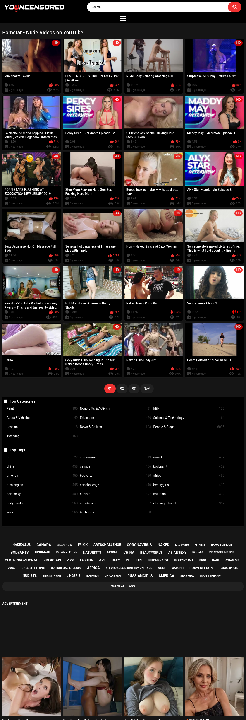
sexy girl (187, 575)
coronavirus (115, 457)
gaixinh (178, 568)
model (112, 552)
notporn (92, 575)
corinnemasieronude (66, 568)
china (42, 467)
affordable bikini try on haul (128, 568)
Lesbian (42, 427)
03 (134, 388)
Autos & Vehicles (42, 418)
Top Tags (17, 450)
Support (117, 700)
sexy (42, 512)
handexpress (228, 568)
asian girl (233, 560)
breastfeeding (33, 568)
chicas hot (113, 575)
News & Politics (115, 427)
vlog (70, 560)
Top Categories (23, 401)
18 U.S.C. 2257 (145, 700)
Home (94, 700)
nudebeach (115, 503)
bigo (202, 560)
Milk (188, 409)
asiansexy (42, 494)
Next (147, 388)
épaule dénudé (221, 544)
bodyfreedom (42, 503)
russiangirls (42, 485)
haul (216, 560)
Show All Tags (123, 586)
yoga (11, 568)
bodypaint (188, 467)
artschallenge (115, 485)
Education (115, 418)
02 (122, 388)
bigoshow (64, 544)
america (42, 476)
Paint (42, 409)
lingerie (73, 575)
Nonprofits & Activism (115, 409)
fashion (86, 560)
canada (115, 467)
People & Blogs (188, 427)
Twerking (42, 436)
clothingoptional (188, 503)
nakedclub (22, 544)
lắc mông (182, 544)
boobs (197, 552)
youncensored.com (118, 711)
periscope (134, 560)
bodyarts (115, 476)
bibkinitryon (52, 575)
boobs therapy (211, 575)
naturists (188, 494)
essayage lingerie (221, 552)
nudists (115, 494)
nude (162, 568)
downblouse (66, 552)
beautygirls (188, 485)
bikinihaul (42, 552)
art (42, 457)
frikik (83, 544)
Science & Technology (188, 418)
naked (188, 457)
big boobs (115, 512)
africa (188, 476)
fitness (200, 544)
